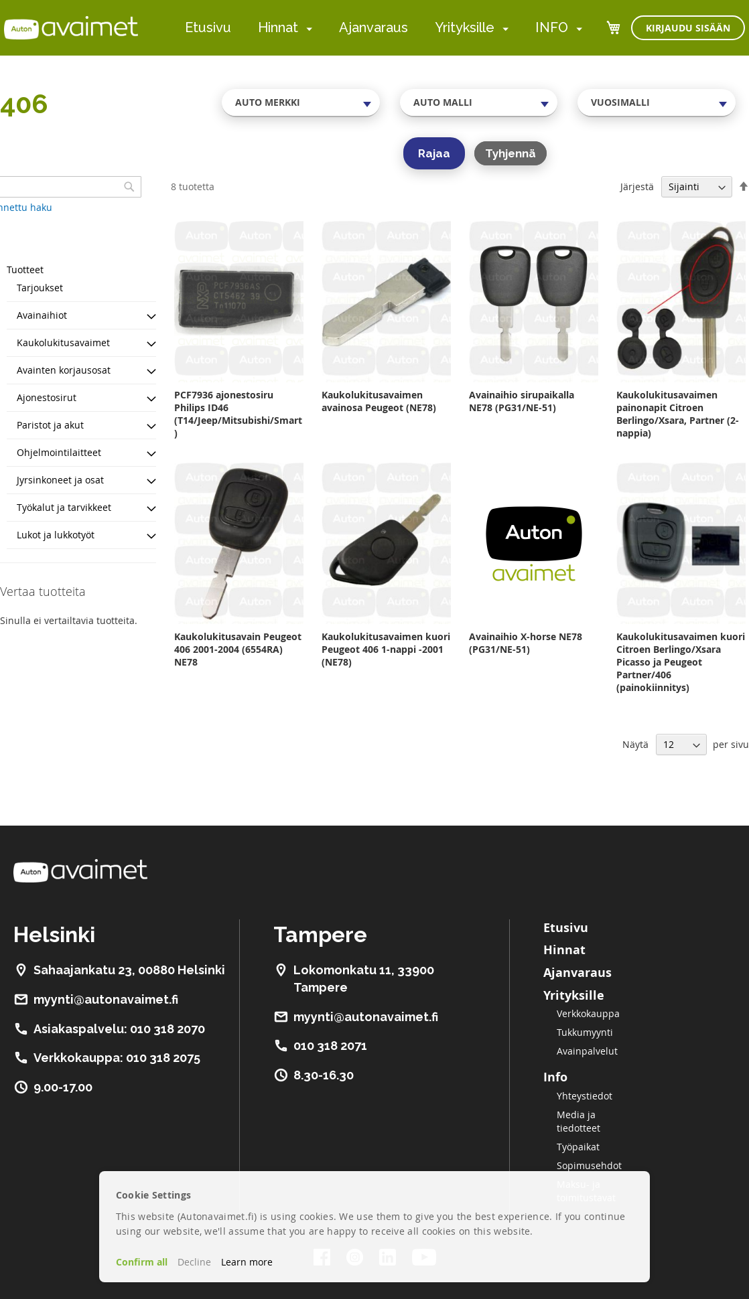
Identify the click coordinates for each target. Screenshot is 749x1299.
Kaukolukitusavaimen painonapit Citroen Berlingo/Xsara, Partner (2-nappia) (677, 413)
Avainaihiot (42, 315)
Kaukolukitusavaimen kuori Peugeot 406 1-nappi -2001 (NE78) (386, 649)
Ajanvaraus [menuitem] (373, 27)
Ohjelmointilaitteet (59, 452)
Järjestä (637, 186)
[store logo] (71, 27)
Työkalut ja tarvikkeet (64, 507)
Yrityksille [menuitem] (464, 27)
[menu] (383, 28)
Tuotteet (25, 269)
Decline (194, 1261)
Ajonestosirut (46, 397)
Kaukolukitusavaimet (63, 342)
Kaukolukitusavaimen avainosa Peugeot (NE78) (379, 401)
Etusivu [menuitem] (208, 27)
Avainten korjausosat (64, 370)
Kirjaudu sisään (688, 27)
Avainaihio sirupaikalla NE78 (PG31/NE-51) (521, 401)
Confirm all (141, 1261)
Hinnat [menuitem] (278, 27)
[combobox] (301, 102)
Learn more (247, 1261)
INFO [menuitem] (551, 27)
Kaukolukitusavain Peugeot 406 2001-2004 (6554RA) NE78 (237, 649)
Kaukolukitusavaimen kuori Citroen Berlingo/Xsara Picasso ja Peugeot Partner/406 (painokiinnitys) (680, 662)
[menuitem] (306, 28)
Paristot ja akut (50, 424)
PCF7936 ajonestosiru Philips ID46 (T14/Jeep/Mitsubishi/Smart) (238, 413)
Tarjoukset (40, 287)
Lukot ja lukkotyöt (55, 534)
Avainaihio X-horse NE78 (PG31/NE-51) (525, 643)
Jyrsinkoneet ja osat (60, 479)
